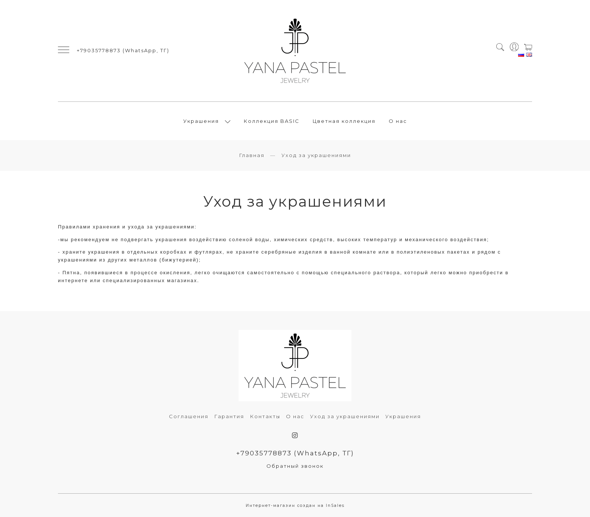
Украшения (201, 121)
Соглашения (188, 416)
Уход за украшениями (345, 416)
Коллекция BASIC (272, 121)
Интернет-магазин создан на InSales (295, 505)
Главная (252, 155)
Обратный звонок (295, 466)
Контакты (265, 416)
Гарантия (229, 416)
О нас (398, 121)
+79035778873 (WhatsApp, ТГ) (123, 50)
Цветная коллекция (344, 121)
